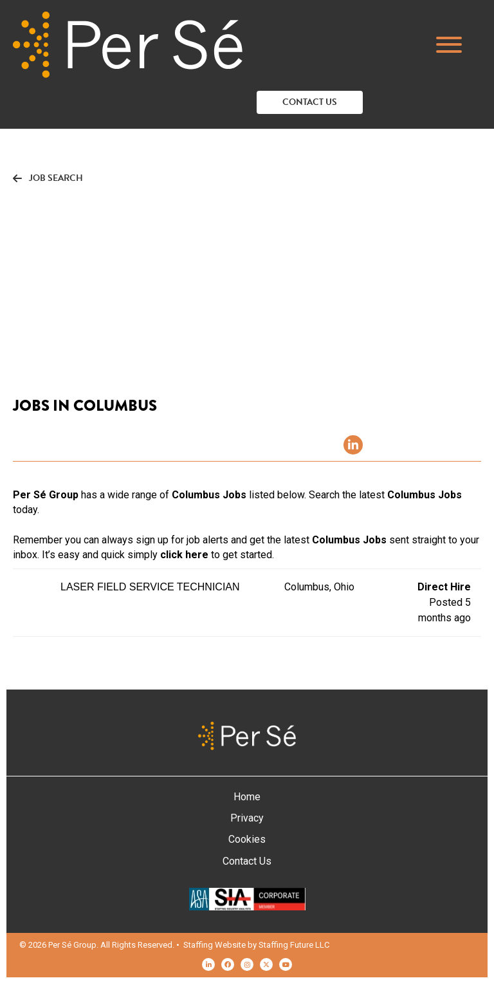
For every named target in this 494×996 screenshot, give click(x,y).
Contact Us (247, 861)
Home (247, 797)
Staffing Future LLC (294, 945)
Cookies (247, 839)
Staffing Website (214, 945)
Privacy (247, 818)
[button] (455, 44)
